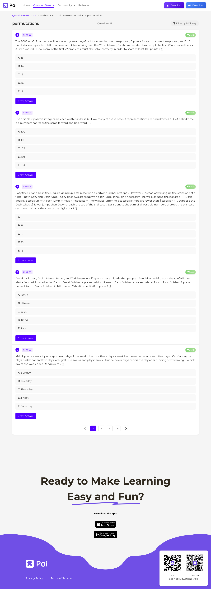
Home (26, 5)
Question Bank (43, 5)
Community (66, 5)
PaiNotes (83, 5)
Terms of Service (61, 578)
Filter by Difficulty (184, 23)
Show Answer (25, 101)
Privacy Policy (34, 578)
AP (34, 15)
